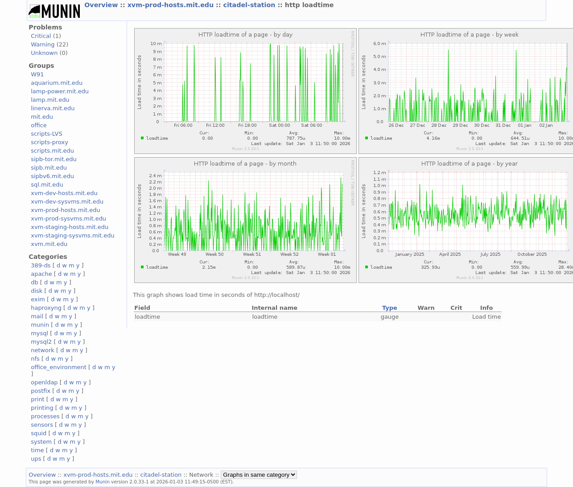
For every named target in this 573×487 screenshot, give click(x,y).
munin (40, 324)
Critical (41, 36)
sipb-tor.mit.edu (54, 159)
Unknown (44, 53)
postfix (40, 390)
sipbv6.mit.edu (52, 176)
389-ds (40, 265)
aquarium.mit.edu (56, 82)
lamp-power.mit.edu (60, 91)
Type (389, 307)
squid (38, 433)
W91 (37, 74)
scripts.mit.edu (52, 150)
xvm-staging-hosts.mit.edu (69, 227)
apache (41, 274)
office (39, 125)
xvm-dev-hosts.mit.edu (64, 193)
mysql (39, 333)
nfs (35, 358)
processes (45, 416)
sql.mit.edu (47, 184)
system (41, 441)
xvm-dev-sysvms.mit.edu (67, 201)
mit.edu (42, 116)
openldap (44, 382)
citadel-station (250, 4)
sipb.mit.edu (49, 167)
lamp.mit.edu (50, 99)
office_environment (59, 367)
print (37, 399)
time (37, 450)
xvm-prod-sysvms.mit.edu (68, 218)
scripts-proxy (49, 142)
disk (36, 290)
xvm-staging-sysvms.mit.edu (72, 235)
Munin (102, 481)
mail (37, 316)
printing (42, 407)
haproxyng (46, 307)
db (34, 282)
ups (36, 458)
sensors (42, 424)
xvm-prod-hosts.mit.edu (172, 4)
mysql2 (41, 341)
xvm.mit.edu (49, 244)
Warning (42, 44)
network (42, 350)
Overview (102, 4)
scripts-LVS (46, 133)
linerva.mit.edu (52, 108)
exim (38, 299)
